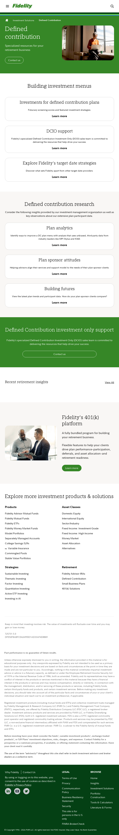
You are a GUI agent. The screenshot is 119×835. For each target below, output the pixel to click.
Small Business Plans (73, 583)
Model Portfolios (14, 533)
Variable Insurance (17, 548)
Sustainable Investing (17, 573)
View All (109, 382)
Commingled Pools (16, 553)
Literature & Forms (101, 807)
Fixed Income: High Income (78, 533)
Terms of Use (69, 778)
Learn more (71, 468)
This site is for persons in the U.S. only (72, 814)
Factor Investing (14, 583)
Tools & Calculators (101, 802)
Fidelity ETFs (12, 523)
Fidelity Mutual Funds (17, 518)
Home (93, 778)
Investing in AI (13, 598)
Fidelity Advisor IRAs (73, 573)
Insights (94, 783)
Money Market (70, 538)
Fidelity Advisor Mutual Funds (21, 513)
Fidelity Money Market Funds (21, 528)
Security (66, 806)
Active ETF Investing (16, 593)
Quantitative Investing (17, 588)
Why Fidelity (12, 772)
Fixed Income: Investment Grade (80, 528)
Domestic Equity (71, 513)
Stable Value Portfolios (18, 558)
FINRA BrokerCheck (73, 824)
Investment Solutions (23, 20)
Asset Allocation (71, 543)
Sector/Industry (70, 523)
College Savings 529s (17, 543)
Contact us (14, 60)
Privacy (66, 783)
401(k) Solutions (71, 588)
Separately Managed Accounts (22, 538)
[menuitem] (7, 6)
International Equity (73, 518)
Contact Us (29, 772)
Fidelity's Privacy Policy (18, 784)
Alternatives (68, 548)
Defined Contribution (74, 578)
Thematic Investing (15, 578)
